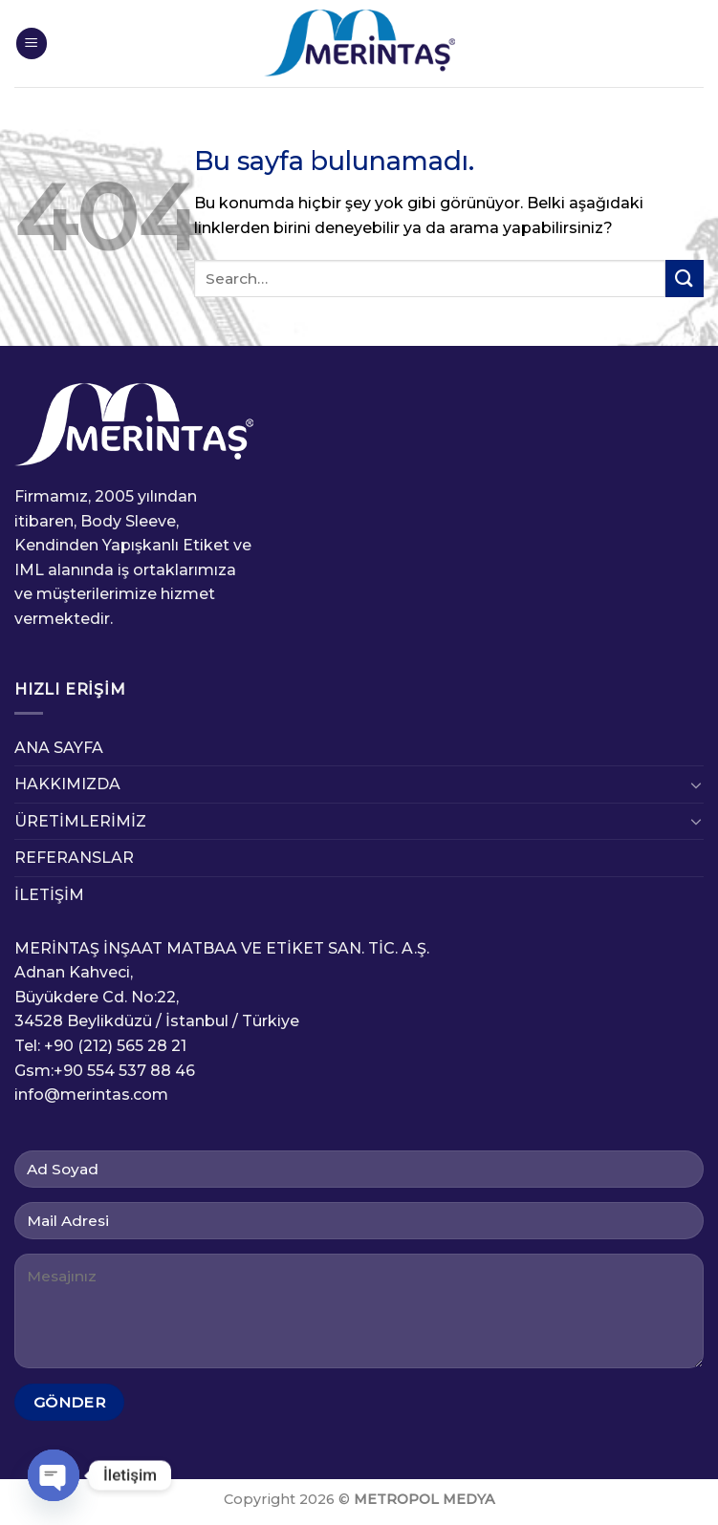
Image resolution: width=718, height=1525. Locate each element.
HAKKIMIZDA (67, 784)
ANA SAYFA (58, 748)
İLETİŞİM (49, 895)
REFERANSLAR (74, 857)
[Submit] (684, 278)
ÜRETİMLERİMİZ (80, 821)
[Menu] (31, 43)
